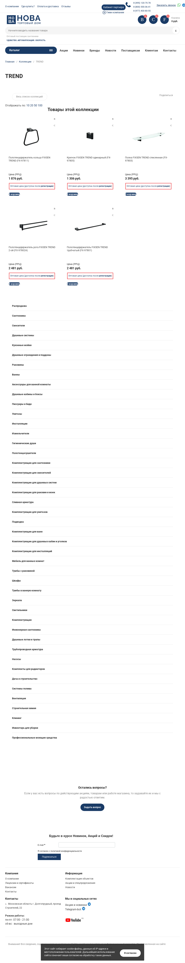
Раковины (18, 364)
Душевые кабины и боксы (27, 394)
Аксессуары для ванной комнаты (31, 384)
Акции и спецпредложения (80, 883)
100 (40, 105)
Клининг (17, 718)
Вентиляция (19, 698)
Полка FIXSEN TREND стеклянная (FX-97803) (146, 159)
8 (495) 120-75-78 (142, 3)
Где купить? (28, 6)
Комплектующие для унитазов (30, 512)
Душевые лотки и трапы (26, 639)
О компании (12, 6)
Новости (110, 50)
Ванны (16, 374)
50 (35, 105)
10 (27, 105)
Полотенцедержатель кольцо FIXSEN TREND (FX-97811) (29, 159)
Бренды (95, 50)
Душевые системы (23, 335)
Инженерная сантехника (26, 629)
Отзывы (66, 6)
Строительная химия (24, 708)
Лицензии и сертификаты (19, 883)
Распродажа (19, 306)
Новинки (78, 50)
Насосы (16, 659)
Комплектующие (22, 620)
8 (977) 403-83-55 (142, 10)
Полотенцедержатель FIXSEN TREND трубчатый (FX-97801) (87, 249)
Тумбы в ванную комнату (26, 590)
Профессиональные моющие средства (34, 737)
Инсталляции (19, 423)
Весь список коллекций (29, 96)
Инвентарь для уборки (25, 727)
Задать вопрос (92, 807)
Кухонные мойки (22, 345)
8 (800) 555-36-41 (142, 7)
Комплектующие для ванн (27, 531)
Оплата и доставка (48, 6)
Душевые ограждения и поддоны (31, 355)
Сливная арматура (23, 502)
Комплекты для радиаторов (28, 669)
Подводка (18, 521)
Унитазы (17, 413)
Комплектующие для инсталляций (32, 551)
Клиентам (151, 50)
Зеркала (17, 600)
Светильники (19, 610)
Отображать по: (23, 105)
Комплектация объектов (79, 878)
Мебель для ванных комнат (28, 561)
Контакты (169, 50)
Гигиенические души (24, 443)
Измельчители (20, 433)
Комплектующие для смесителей (31, 472)
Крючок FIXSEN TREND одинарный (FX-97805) (89, 159)
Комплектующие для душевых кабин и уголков (39, 541)
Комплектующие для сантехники (31, 463)
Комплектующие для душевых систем (34, 482)
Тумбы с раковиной (23, 570)
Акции (64, 50)
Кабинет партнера (113, 7)
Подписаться (49, 856)
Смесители (18, 325)
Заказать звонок (166, 5)
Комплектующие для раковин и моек (33, 492)
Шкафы (16, 580)
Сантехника (19, 315)
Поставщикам (130, 50)
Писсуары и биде (22, 404)
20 (31, 105)
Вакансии (10, 887)
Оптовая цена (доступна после (31, 183)
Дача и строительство (24, 678)
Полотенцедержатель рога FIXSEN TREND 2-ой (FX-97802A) (32, 249)
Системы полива (22, 688)
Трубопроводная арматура (27, 649)
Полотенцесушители (24, 453)
